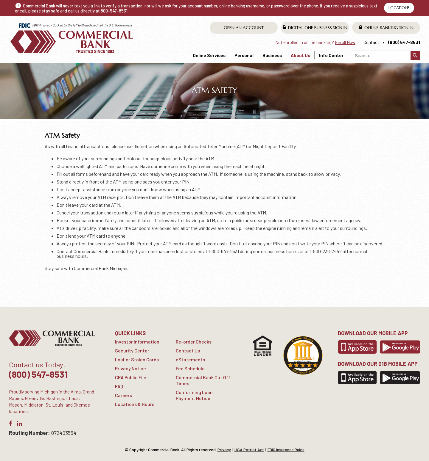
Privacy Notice (130, 368)
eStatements (190, 359)
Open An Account (244, 27)
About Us (300, 55)
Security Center (132, 350)
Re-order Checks (194, 341)
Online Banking (386, 27)
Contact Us (188, 350)
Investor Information (137, 341)
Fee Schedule (190, 368)
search (415, 55)
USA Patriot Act (249, 449)
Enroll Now (345, 42)
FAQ (119, 386)
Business (272, 55)
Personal (244, 55)
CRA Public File (130, 377)
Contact (371, 42)
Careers (123, 395)
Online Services (209, 55)
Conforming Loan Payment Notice (194, 395)
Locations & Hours (134, 404)
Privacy (224, 449)
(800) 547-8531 (404, 42)
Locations (399, 7)
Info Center (331, 55)
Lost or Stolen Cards (137, 359)
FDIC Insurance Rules (286, 449)
